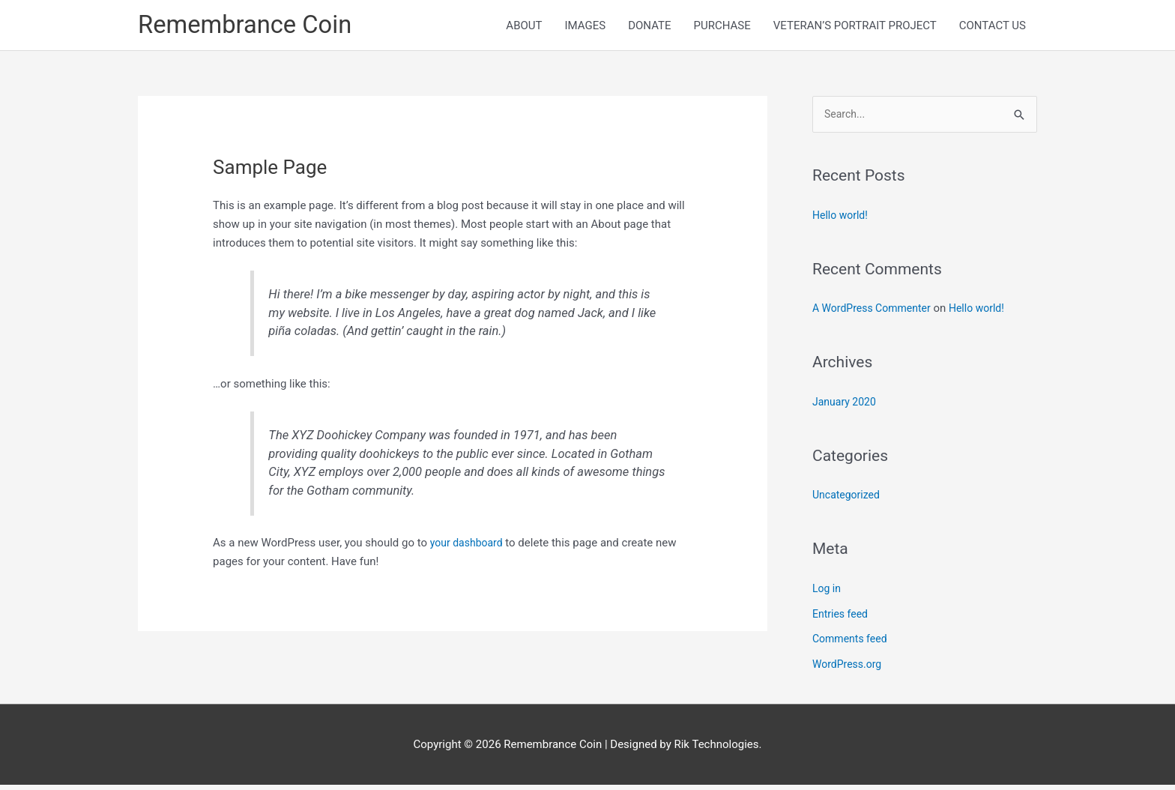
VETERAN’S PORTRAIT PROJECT (855, 27)
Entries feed (842, 618)
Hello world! (842, 219)
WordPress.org (849, 669)
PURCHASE (721, 27)
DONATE (649, 27)
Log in (827, 593)
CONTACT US (992, 27)
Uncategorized (848, 500)
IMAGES (584, 27)
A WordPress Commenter (875, 313)
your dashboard (469, 546)
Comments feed (852, 644)
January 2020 (846, 406)
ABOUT (524, 27)
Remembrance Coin (252, 26)
